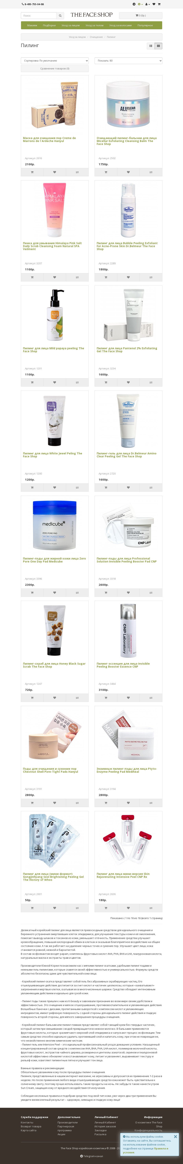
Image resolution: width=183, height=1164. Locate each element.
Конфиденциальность (148, 1130)
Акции (61, 1134)
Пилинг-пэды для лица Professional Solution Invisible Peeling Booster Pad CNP (127, 560)
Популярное (145, 25)
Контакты (27, 1122)
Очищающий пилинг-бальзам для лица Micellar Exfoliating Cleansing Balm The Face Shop (127, 141)
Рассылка (100, 1134)
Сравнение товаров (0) (54, 68)
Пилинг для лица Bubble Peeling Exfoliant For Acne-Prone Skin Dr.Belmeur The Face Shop (127, 246)
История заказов (105, 1126)
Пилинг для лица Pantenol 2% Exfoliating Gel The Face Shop (127, 349)
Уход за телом (94, 25)
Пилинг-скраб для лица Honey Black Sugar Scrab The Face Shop (54, 665)
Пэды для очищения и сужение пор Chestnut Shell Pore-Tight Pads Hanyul (50, 770)
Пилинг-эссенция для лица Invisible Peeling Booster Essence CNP (123, 665)
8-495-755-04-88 (33, 4)
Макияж (32, 25)
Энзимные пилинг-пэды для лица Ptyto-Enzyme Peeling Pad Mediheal (127, 770)
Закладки (101, 1130)
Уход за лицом (71, 25)
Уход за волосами (120, 25)
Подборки (49, 25)
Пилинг (111, 37)
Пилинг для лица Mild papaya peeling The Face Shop (53, 349)
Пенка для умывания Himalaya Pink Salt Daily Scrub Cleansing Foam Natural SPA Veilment (52, 246)
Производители (68, 1122)
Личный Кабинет (105, 1122)
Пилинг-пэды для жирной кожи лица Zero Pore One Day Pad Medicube (54, 560)
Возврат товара (31, 1126)
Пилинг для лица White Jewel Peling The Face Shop (52, 454)
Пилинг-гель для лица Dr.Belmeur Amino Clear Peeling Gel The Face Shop (126, 454)
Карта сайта (28, 1130)
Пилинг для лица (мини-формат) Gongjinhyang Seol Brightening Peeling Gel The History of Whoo (53, 877)
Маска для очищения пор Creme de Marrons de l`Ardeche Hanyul (49, 139)
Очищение (96, 37)
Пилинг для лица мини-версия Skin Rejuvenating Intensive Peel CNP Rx (123, 875)
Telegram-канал (91, 1156)
